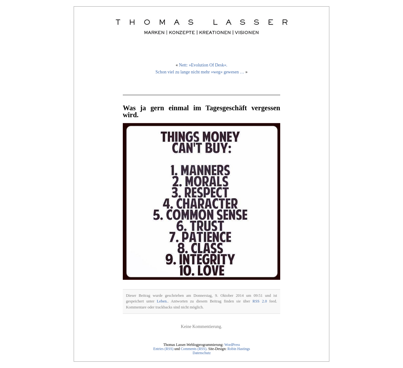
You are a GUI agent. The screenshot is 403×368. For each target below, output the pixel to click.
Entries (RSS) (163, 349)
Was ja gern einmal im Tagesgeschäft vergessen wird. (201, 111)
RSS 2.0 (260, 301)
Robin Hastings (238, 349)
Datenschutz (202, 353)
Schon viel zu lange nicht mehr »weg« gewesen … (200, 72)
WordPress (232, 345)
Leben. (162, 301)
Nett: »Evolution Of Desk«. (203, 65)
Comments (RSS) (194, 349)
